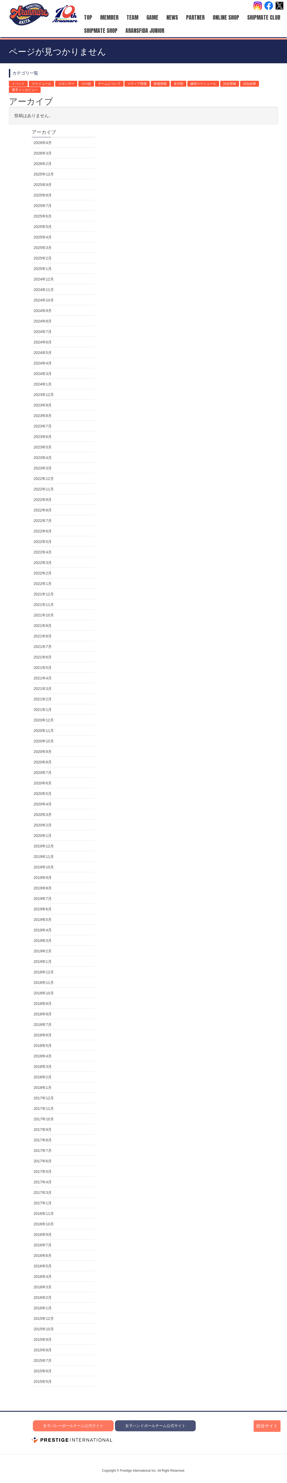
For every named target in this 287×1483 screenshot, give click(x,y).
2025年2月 (43, 258)
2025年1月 (43, 269)
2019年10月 (44, 867)
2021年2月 (43, 699)
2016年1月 (43, 1308)
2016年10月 (44, 1224)
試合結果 (249, 84)
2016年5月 (43, 1266)
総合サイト (267, 1426)
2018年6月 (43, 1035)
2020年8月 (43, 762)
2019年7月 (43, 898)
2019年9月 (43, 877)
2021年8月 (43, 636)
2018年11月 (44, 982)
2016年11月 (44, 1213)
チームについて (109, 84)
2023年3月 (43, 468)
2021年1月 (43, 709)
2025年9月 (43, 185)
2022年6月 (43, 531)
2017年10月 (44, 1119)
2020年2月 (43, 825)
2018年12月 (44, 972)
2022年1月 (43, 583)
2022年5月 (43, 541)
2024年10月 (44, 300)
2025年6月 (43, 216)
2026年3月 (43, 153)
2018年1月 (43, 1087)
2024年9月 (43, 310)
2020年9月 (43, 751)
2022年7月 (43, 520)
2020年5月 (43, 793)
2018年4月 (43, 1056)
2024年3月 (43, 373)
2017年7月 (43, 1150)
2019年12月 (44, 846)
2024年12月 (44, 279)
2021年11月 (44, 604)
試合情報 (229, 84)
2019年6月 (43, 909)
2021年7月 (43, 646)
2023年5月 (43, 447)
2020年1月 (43, 835)
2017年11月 (44, 1108)
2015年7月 (43, 1360)
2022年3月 (43, 562)
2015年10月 (44, 1329)
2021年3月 (43, 688)
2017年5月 (43, 1171)
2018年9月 (43, 1003)
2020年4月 (43, 804)
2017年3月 (43, 1192)
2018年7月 (43, 1024)
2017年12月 (44, 1098)
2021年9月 (43, 625)
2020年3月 (43, 814)
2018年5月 (43, 1045)
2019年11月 (44, 856)
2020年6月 (43, 783)
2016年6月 (43, 1255)
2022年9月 (43, 499)
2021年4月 (43, 678)
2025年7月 (43, 206)
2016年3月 (43, 1287)
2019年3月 (43, 940)
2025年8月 (43, 195)
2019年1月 (43, 961)
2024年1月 (43, 384)
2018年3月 (43, 1066)
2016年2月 (43, 1297)
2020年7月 (43, 772)
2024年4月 (43, 363)
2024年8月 (43, 321)
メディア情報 (137, 84)
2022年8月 (43, 510)
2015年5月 (43, 1381)
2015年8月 (43, 1350)
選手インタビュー (25, 90)
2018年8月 (43, 1014)
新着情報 (160, 84)
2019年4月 (43, 930)
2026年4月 (43, 143)
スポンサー (66, 84)
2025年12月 (44, 174)
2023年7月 (43, 426)
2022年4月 (43, 552)
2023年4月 (43, 457)
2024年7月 (43, 331)
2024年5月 (43, 352)
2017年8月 (43, 1140)
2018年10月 (44, 993)
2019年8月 (43, 888)
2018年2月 (43, 1077)
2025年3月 (43, 248)
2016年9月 (43, 1234)
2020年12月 (44, 720)
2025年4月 (43, 237)
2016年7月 (43, 1245)
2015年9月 (43, 1339)
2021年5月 (43, 667)
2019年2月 (43, 951)
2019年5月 (43, 919)
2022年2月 (43, 573)
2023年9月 (43, 405)
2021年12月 (44, 594)
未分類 (178, 84)
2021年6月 (43, 657)
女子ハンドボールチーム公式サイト (155, 1426)
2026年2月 (43, 164)
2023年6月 (43, 436)
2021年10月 (44, 615)
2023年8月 (43, 415)
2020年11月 (44, 730)
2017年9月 (43, 1129)
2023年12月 (44, 394)
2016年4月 (43, 1276)
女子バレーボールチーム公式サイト (73, 1426)
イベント (18, 84)
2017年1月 (43, 1203)
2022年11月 (44, 489)
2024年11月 (44, 290)
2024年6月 (43, 342)
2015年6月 (43, 1371)
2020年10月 (44, 741)
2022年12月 (44, 478)
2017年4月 (43, 1182)
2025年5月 (43, 227)
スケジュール (41, 84)
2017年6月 (43, 1161)
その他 (86, 84)
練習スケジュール (203, 84)
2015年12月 (44, 1318)
